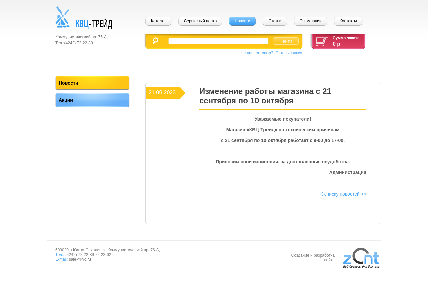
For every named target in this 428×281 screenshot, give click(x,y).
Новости (68, 83)
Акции (66, 100)
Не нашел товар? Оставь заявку (271, 53)
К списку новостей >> (343, 194)
